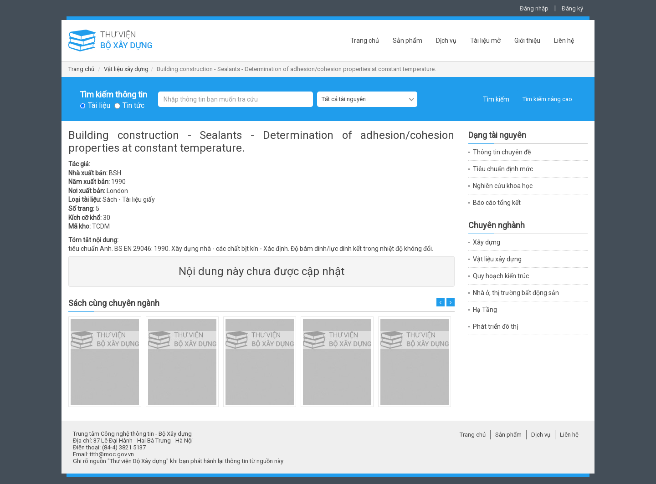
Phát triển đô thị (495, 326)
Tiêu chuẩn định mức (503, 169)
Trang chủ (364, 40)
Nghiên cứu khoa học (503, 185)
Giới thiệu (527, 40)
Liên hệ (564, 40)
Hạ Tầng (485, 309)
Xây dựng (486, 242)
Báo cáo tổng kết (497, 202)
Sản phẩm (407, 40)
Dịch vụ (446, 40)
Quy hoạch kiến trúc (501, 276)
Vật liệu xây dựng (126, 69)
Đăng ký (572, 8)
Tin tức (133, 106)
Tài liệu (99, 106)
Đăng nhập (534, 8)
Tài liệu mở (485, 40)
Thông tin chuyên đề (502, 152)
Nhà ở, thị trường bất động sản (516, 292)
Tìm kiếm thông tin (113, 95)
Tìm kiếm (496, 99)
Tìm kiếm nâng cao (547, 99)
